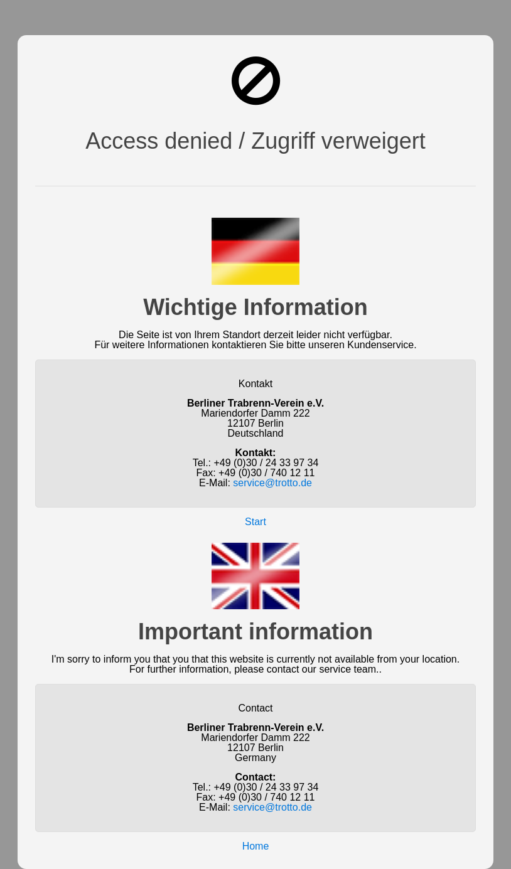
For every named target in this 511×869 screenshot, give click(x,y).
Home (255, 846)
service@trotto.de (272, 482)
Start (255, 521)
